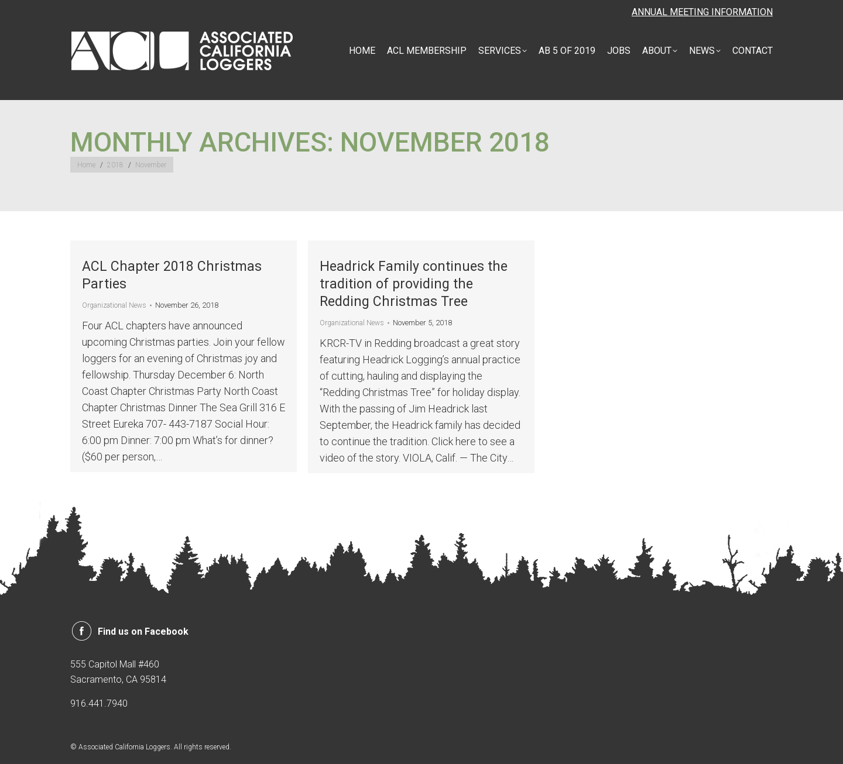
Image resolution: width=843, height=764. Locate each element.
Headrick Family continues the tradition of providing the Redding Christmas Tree (414, 284)
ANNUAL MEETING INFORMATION (702, 12)
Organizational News (114, 305)
